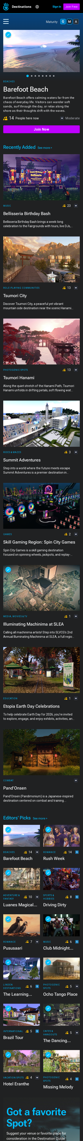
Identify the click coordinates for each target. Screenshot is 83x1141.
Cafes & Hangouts (50, 1033)
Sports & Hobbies (48, 897)
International (13, 1031)
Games (7, 534)
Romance (49, 852)
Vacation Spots (13, 1077)
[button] (23, 6)
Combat (8, 780)
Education (10, 698)
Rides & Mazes (12, 452)
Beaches (9, 81)
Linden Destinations (12, 986)
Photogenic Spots (15, 370)
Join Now (41, 129)
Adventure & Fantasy (11, 897)
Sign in (57, 6)
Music (7, 206)
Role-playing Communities (21, 288)
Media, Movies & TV (15, 616)
